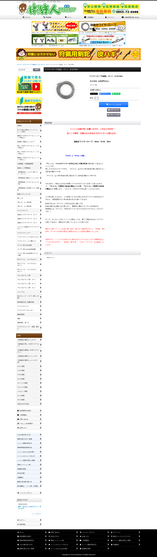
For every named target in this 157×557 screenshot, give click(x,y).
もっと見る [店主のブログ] (36, 513)
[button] (47, 17)
